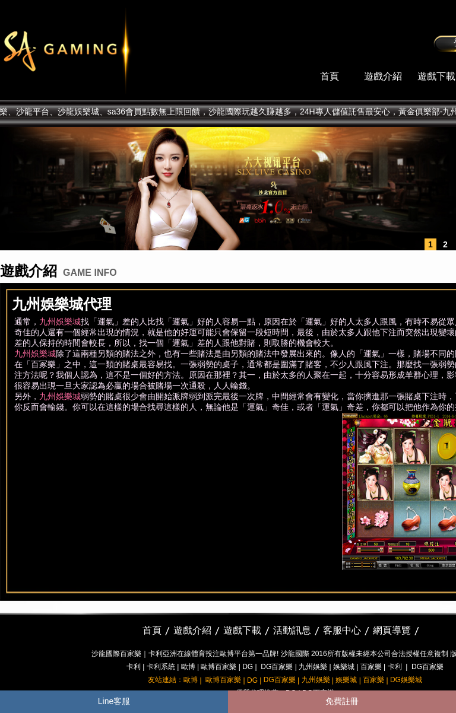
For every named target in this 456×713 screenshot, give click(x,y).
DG (247, 667)
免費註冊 (342, 701)
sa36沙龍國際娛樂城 (96, 50)
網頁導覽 (392, 630)
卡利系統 (161, 667)
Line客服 (114, 701)
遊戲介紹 (383, 76)
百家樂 (371, 667)
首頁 (329, 76)
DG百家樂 (277, 667)
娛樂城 (343, 667)
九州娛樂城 (60, 321)
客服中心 (342, 630)
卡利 (133, 667)
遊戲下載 (436, 76)
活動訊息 (292, 630)
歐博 (188, 667)
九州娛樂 (313, 667)
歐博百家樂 (218, 667)
